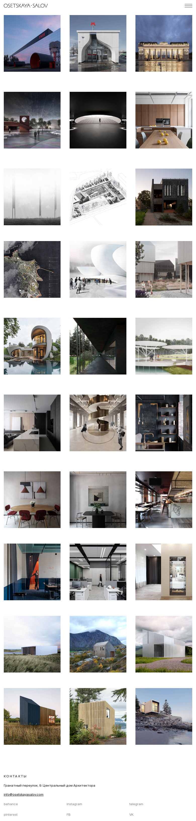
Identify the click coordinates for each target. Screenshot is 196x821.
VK (131, 815)
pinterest (11, 815)
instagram (74, 804)
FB (69, 815)
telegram (136, 804)
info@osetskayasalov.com (23, 795)
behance (11, 804)
